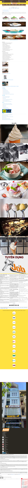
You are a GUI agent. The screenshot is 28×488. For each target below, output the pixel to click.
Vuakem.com (19, 474)
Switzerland (9, 307)
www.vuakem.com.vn (4, 435)
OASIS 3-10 (20, 293)
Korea (4, 308)
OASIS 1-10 (24, 293)
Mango (24, 283)
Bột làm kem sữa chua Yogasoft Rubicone (7, 57)
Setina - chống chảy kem (22, 289)
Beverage (13, 4)
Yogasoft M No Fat (21, 285)
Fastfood (16, 4)
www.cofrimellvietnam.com (6, 449)
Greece (18, 307)
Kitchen (19, 4)
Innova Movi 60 (21, 283)
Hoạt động (11, 1)
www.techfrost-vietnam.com (6, 442)
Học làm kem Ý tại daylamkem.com (6, 45)
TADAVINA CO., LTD (13, 474)
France (16, 307)
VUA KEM (3, 0)
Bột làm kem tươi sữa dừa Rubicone (6, 56)
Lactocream (25, 290)
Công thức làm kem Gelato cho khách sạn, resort (7, 49)
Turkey (6, 308)
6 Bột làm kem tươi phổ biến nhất (6, 58)
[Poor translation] (2, 477)
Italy (20, 307)
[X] (21, 478)
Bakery (10, 4)
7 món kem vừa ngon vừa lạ (5, 52)
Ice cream (7, 4)
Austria (22, 307)
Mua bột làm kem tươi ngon (5, 53)
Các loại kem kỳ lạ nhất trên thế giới (6, 50)
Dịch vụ (19, 0)
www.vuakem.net (3, 434)
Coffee (4, 4)
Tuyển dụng (3, 1)
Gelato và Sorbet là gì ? (5, 44)
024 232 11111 (25, 487)
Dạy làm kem (11, 0)
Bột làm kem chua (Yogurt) (22, 295)
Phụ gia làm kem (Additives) (22, 288)
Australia (2, 308)
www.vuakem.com (3, 433)
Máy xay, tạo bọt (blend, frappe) (23, 297)
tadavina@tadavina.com (6, 437)
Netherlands (25, 307)
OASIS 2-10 (23, 286)
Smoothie (22, 4)
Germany (13, 307)
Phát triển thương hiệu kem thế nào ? (6, 46)
